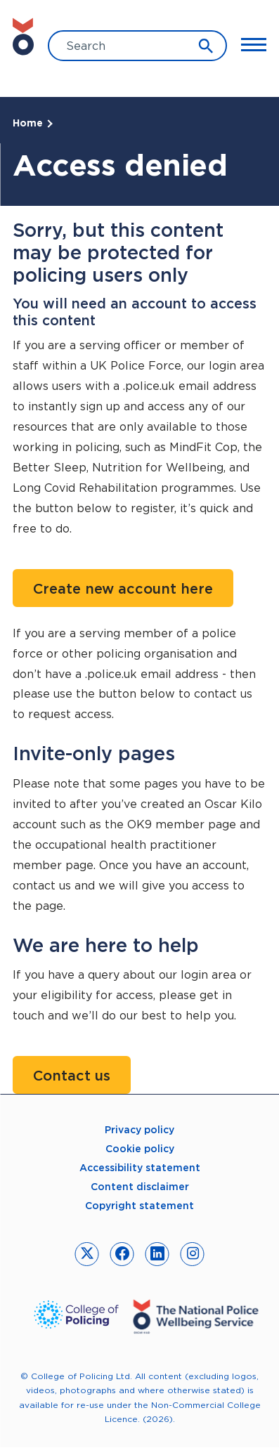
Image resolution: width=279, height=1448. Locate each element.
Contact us (71, 1075)
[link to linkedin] (157, 1254)
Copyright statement (139, 1205)
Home (28, 123)
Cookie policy (139, 1148)
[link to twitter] (86, 1254)
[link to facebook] (122, 1254)
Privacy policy (139, 1129)
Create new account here (123, 588)
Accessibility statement (139, 1167)
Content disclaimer (140, 1186)
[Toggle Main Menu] (253, 44)
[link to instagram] (193, 1254)
